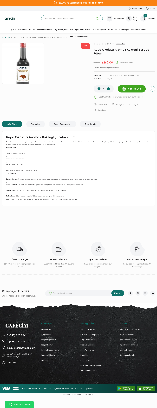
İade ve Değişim (126, 350)
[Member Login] (132, 19)
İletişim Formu (47, 345)
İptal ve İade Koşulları (128, 340)
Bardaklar (84, 355)
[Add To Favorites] (152, 89)
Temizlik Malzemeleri (88, 370)
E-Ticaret (73, 395)
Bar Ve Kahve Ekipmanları (91, 334)
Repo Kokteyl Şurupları (132, 75)
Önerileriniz (90, 124)
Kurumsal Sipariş (48, 355)
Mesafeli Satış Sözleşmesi (130, 329)
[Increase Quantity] (108, 88)
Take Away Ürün (87, 350)
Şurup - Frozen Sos (114, 75)
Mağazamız (46, 334)
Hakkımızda (46, 329)
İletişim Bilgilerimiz (48, 340)
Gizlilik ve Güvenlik (127, 334)
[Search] (72, 18)
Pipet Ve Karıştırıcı (87, 345)
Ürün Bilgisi (12, 124)
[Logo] (10, 19)
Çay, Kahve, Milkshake (89, 340)
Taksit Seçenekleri (62, 124)
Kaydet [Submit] (117, 293)
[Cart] (147, 19)
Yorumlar (35, 124)
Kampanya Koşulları (128, 355)
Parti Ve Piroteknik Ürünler (90, 365)
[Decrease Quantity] (99, 88)
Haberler (44, 360)
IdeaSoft (66, 395)
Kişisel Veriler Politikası (129, 345)
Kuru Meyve (85, 360)
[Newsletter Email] (84, 293)
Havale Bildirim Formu (50, 350)
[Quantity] (104, 88)
